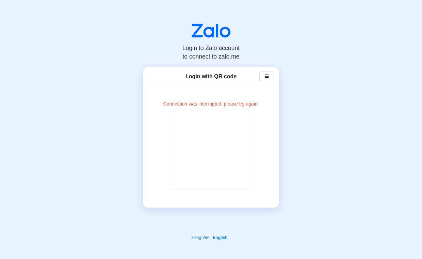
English (220, 237)
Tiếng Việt (200, 237)
